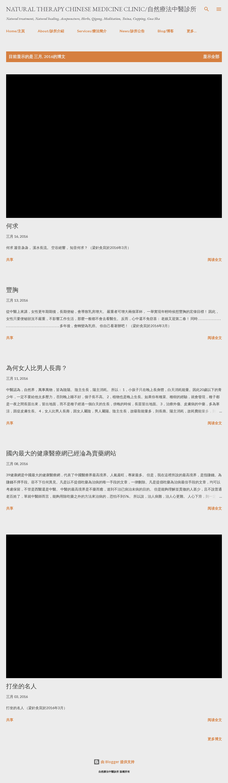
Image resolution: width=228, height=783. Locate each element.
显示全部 (211, 56)
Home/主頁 (15, 31)
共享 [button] (9, 259)
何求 (12, 226)
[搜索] (207, 9)
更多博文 (215, 739)
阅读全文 (215, 259)
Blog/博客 (166, 31)
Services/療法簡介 (92, 31)
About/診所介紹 (51, 31)
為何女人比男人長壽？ (36, 368)
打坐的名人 (21, 686)
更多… (192, 31)
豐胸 (12, 290)
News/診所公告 (132, 31)
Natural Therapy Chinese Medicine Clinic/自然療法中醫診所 (101, 9)
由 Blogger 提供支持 (114, 761)
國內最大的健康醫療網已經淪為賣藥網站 (61, 453)
